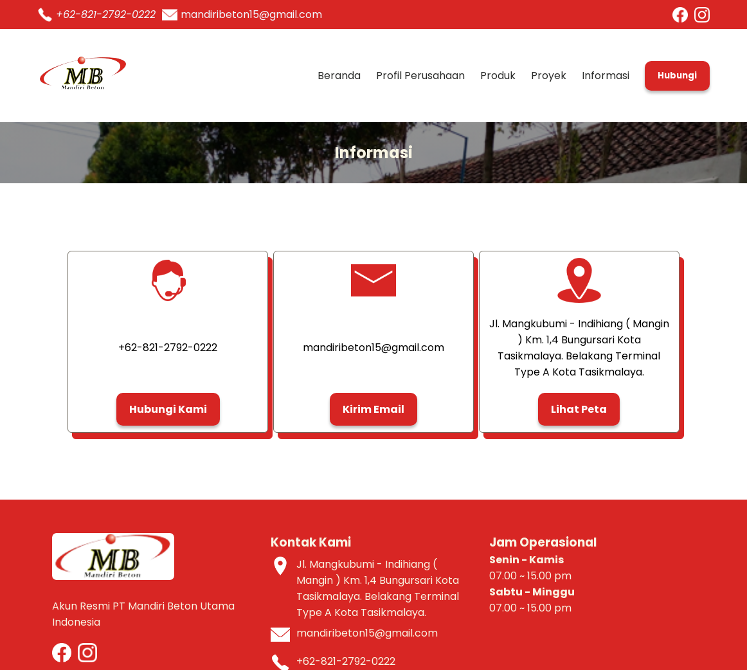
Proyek (548, 75)
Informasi (605, 75)
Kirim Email (373, 409)
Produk (498, 75)
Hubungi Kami (168, 409)
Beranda (339, 75)
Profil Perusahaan (420, 75)
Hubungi (677, 75)
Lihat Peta (579, 409)
